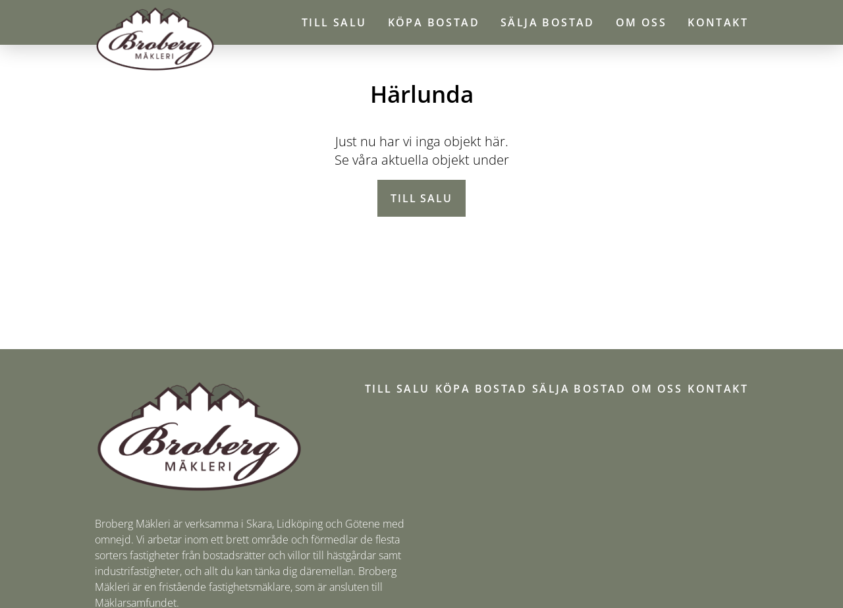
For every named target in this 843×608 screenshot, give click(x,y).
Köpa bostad (433, 22)
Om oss (641, 22)
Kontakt (718, 22)
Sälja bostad (548, 22)
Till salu (334, 22)
